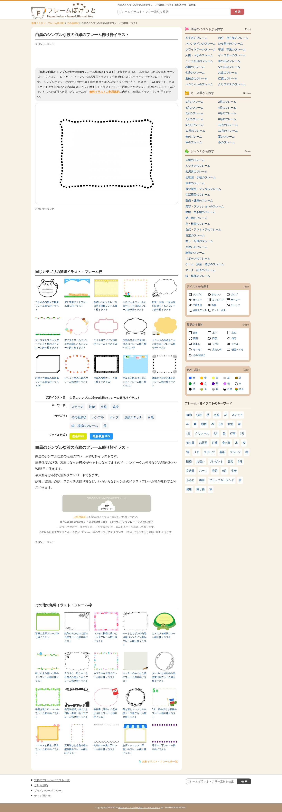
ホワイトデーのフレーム (200, 49)
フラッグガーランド (221, 480)
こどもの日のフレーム (199, 61)
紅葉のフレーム (227, 78)
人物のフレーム (195, 159)
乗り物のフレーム (196, 217)
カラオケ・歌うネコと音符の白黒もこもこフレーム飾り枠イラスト (76, 677)
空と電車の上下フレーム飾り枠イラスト (76, 304)
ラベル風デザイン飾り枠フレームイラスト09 (105, 342)
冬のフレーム (226, 142)
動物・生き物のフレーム (200, 212)
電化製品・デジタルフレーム (203, 188)
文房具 (190, 470)
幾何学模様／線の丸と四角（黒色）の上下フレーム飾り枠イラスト (76, 713)
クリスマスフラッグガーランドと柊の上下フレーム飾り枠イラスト (47, 344)
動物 (204, 424)
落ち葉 (190, 442)
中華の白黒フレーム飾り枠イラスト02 (105, 380)
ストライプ (217, 299)
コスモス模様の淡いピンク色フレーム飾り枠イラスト (105, 637)
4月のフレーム (227, 107)
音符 (215, 470)
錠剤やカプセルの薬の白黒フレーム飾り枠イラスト (76, 637)
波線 (92, 406)
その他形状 (73, 23)
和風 (214, 305)
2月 (242, 433)
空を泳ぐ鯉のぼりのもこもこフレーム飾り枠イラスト (134, 382)
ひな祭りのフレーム (230, 43)
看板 (222, 452)
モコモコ (197, 349)
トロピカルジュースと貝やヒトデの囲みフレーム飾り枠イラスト (134, 306)
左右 (233, 332)
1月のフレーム (194, 101)
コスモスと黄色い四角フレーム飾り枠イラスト (47, 749)
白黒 (151, 417)
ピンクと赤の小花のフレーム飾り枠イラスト (76, 380)
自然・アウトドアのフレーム (203, 229)
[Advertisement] (106, 56)
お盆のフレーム (227, 72)
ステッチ (77, 406)
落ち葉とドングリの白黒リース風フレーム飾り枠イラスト (134, 713)
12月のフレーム (228, 130)
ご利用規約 (79, 516)
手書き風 (197, 305)
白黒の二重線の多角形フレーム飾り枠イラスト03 (47, 382)
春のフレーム (193, 136)
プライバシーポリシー (47, 790)
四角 (195, 332)
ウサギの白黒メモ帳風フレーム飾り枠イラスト (47, 306)
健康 (189, 489)
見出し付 (217, 349)
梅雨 (202, 480)
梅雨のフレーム (195, 66)
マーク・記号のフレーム (200, 270)
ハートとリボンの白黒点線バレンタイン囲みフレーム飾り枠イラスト (134, 639)
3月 (221, 424)
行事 (233, 433)
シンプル (98, 417)
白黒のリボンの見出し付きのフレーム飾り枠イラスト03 (134, 344)
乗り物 (200, 489)
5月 (224, 470)
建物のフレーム (195, 252)
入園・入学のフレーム (199, 55)
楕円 (233, 338)
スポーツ (209, 452)
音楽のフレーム (195, 235)
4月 (216, 433)
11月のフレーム (195, 130)
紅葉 (215, 442)
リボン (215, 344)
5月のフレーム (194, 113)
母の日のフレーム (229, 61)
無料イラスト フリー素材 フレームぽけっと (139, 807)
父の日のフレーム (229, 66)
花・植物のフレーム (197, 223)
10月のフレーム (228, 124)
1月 (188, 433)
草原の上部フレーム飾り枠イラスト (47, 635)
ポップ (114, 417)
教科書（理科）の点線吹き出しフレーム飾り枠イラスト (105, 713)
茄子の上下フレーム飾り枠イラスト (163, 747)
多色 (241, 389)
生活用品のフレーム (197, 194)
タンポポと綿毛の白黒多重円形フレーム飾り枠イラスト (163, 677)
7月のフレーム (194, 119)
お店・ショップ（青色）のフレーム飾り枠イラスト (134, 749)
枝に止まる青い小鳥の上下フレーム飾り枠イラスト (47, 677)
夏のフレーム (226, 136)
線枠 (115, 406)
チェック (235, 305)
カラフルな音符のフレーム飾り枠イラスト (105, 675)
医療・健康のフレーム (199, 200)
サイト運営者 (42, 795)
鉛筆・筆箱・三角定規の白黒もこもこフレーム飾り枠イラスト (163, 306)
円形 (214, 338)
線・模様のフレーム (84, 425)
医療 (189, 461)
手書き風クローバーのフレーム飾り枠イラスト (47, 713)
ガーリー (197, 299)
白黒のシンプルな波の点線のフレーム (107, 498)
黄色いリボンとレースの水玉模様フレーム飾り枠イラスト (105, 306)
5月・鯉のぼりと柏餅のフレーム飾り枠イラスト (164, 713)
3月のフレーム (194, 107)
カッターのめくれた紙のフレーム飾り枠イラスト (134, 677)
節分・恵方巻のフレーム (233, 37)
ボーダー (235, 299)
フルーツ (235, 452)
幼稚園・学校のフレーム (200, 177)
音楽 (230, 461)
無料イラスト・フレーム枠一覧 (160, 761)
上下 (214, 332)
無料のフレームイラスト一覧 (52, 780)
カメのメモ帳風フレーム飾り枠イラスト (163, 635)
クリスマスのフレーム (232, 84)
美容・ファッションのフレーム (204, 206)
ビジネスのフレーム (197, 165)
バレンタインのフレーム (200, 43)
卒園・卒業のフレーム (232, 49)
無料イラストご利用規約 (104, 91)
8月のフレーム (227, 119)
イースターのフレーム (232, 55)
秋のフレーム (193, 142)
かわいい (216, 294)
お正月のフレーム (196, 37)
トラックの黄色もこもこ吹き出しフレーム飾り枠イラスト (163, 344)
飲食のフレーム (195, 183)
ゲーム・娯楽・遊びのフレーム (204, 264)
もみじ (190, 480)
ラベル (235, 344)
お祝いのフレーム (196, 246)
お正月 (203, 442)
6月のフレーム (227, 113)
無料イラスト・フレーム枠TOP (47, 23)
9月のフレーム (194, 124)
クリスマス (202, 433)
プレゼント (216, 461)
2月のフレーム (227, 101)
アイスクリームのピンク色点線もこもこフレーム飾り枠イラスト (76, 344)
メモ (196, 452)
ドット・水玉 (219, 310)
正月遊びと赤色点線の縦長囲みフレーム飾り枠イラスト (76, 749)
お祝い (200, 461)
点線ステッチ (133, 417)
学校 (234, 470)
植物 (189, 414)
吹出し (196, 344)
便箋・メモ (237, 349)
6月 (240, 461)
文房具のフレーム (196, 171)
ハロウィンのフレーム (199, 84)
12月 (231, 424)
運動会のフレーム (196, 78)
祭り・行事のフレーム (199, 241)
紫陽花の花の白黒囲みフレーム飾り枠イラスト (163, 382)
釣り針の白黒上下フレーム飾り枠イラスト (105, 747)
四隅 (195, 338)
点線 (104, 406)
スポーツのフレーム (197, 258)
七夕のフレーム (195, 72)
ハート (203, 470)
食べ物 (226, 442)
